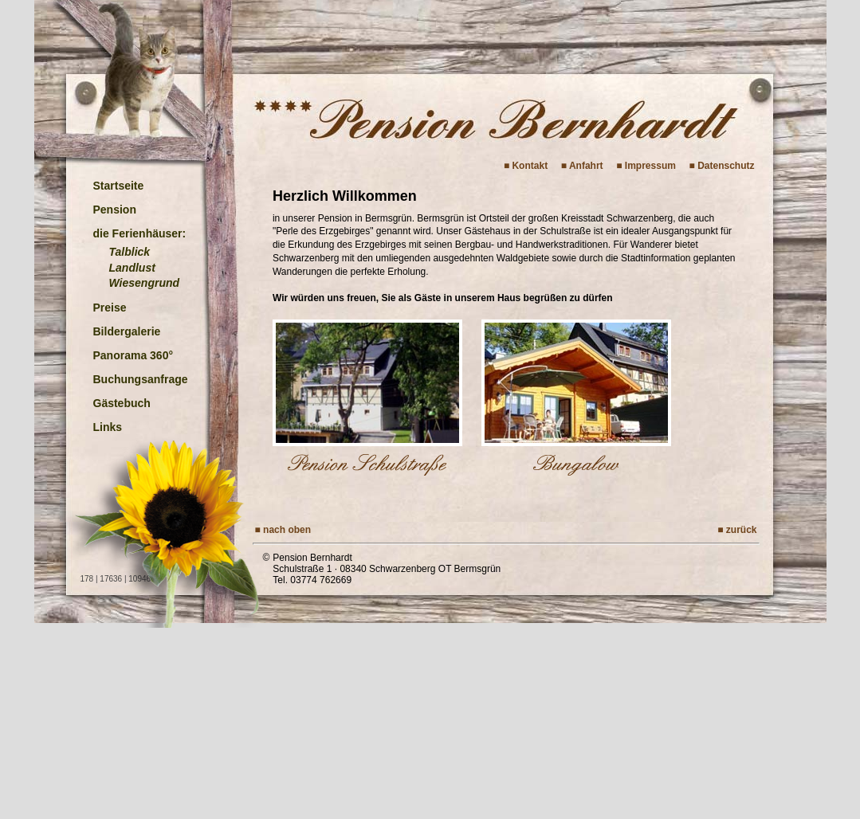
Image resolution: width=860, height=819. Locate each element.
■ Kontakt (526, 165)
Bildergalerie (127, 331)
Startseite (118, 185)
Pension (114, 209)
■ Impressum (646, 165)
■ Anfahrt (582, 165)
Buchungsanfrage (140, 379)
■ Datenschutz (722, 165)
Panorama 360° (133, 355)
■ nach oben (283, 529)
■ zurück (736, 529)
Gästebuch (122, 403)
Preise (110, 307)
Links (108, 427)
